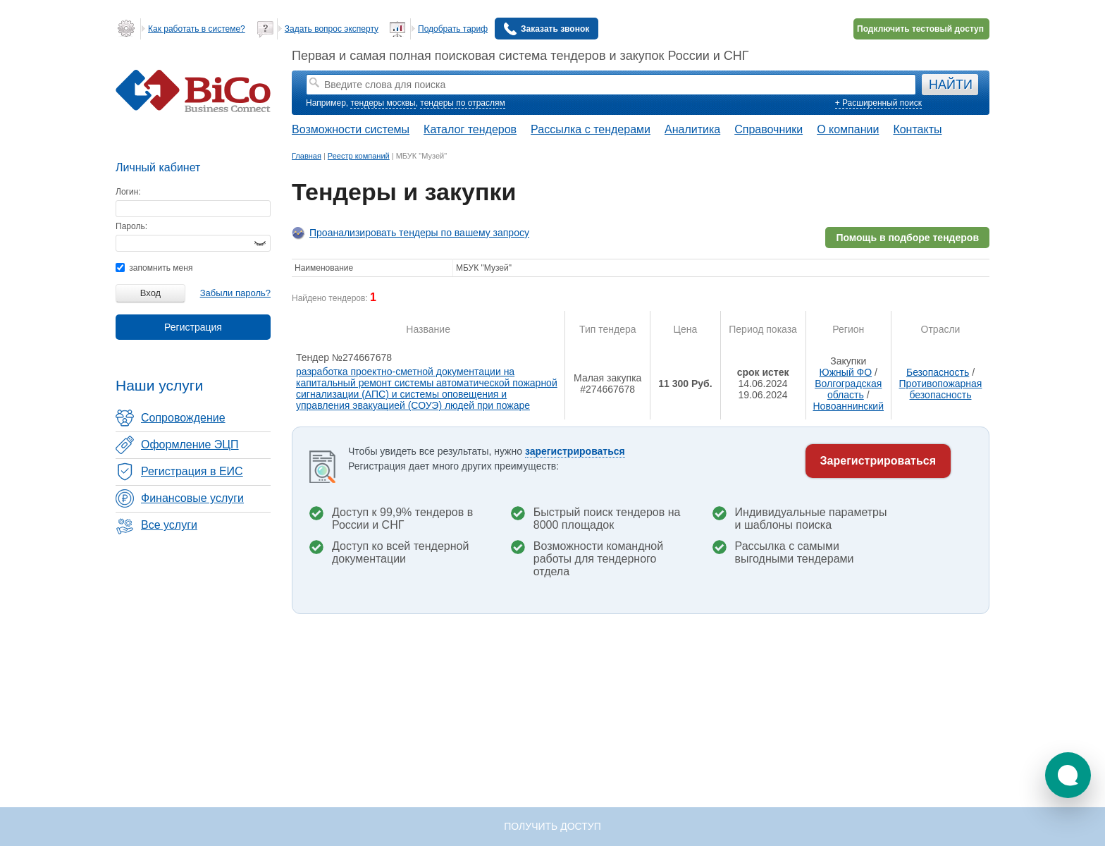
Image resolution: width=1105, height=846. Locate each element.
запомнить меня (154, 268)
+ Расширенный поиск (878, 103)
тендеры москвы (382, 103)
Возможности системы (350, 129)
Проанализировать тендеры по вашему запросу (419, 232)
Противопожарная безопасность (940, 389)
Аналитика (692, 129)
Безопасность (937, 372)
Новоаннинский (848, 406)
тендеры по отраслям (462, 103)
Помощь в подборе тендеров (907, 237)
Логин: (128, 192)
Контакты (917, 129)
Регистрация (193, 327)
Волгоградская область (848, 389)
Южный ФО (846, 372)
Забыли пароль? (235, 293)
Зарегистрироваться (878, 461)
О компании (848, 129)
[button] (1068, 775)
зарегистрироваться (575, 451)
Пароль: (131, 226)
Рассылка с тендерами (590, 129)
